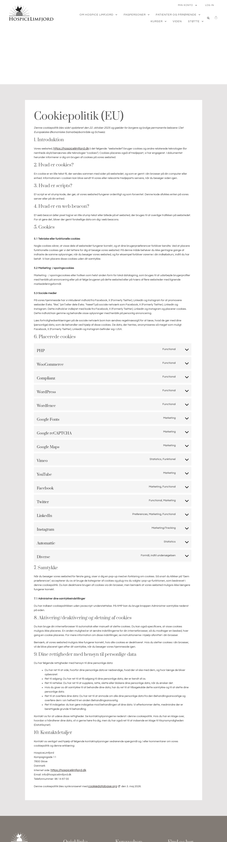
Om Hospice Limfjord (98, 15)
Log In (209, 5)
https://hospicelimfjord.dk (71, 148)
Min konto (187, 5)
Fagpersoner (137, 15)
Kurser (159, 21)
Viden (177, 21)
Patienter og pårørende (178, 15)
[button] (208, 18)
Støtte (196, 21)
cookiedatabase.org (102, 786)
